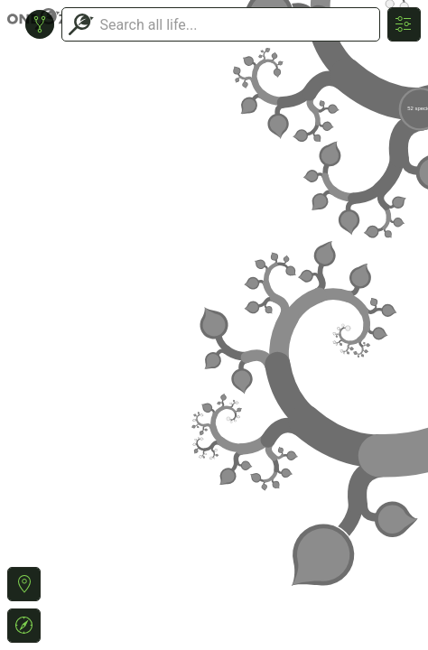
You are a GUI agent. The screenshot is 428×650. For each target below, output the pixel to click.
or (214, 325)
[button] (24, 584)
